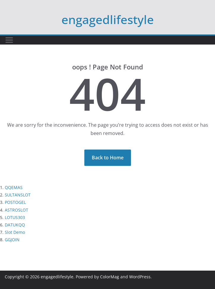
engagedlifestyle (107, 19)
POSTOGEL (15, 202)
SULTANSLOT (18, 195)
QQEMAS (14, 187)
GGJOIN (12, 239)
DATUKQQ (15, 225)
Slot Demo (15, 232)
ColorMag (109, 277)
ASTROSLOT (16, 210)
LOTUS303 (15, 217)
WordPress (140, 277)
